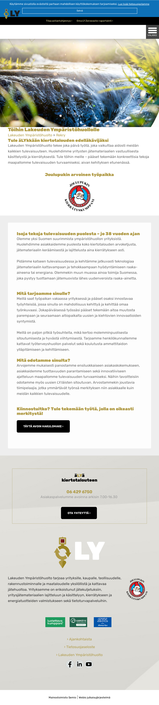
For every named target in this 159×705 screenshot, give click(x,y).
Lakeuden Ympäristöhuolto (30, 135)
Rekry (60, 135)
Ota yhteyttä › (79, 513)
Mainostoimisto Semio (62, 697)
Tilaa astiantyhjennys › (59, 20)
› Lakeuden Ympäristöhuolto (79, 655)
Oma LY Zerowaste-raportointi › (95, 20)
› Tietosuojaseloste (79, 647)
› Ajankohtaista (79, 639)
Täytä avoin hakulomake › (43, 426)
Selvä (80, 10)
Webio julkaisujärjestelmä (94, 697)
